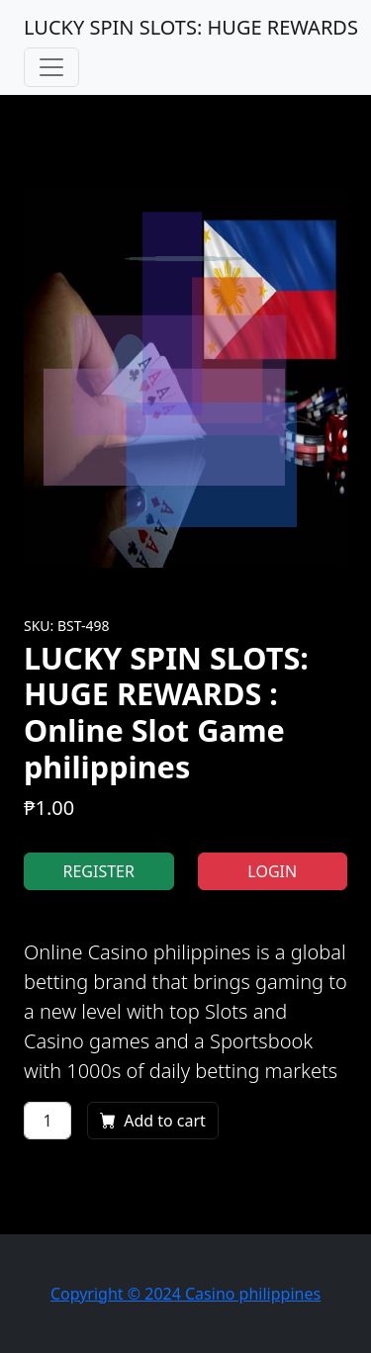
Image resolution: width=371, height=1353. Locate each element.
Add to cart (153, 1120)
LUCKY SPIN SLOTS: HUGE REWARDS (191, 27)
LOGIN (272, 871)
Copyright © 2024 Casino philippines (185, 1294)
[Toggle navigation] (51, 67)
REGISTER (99, 871)
